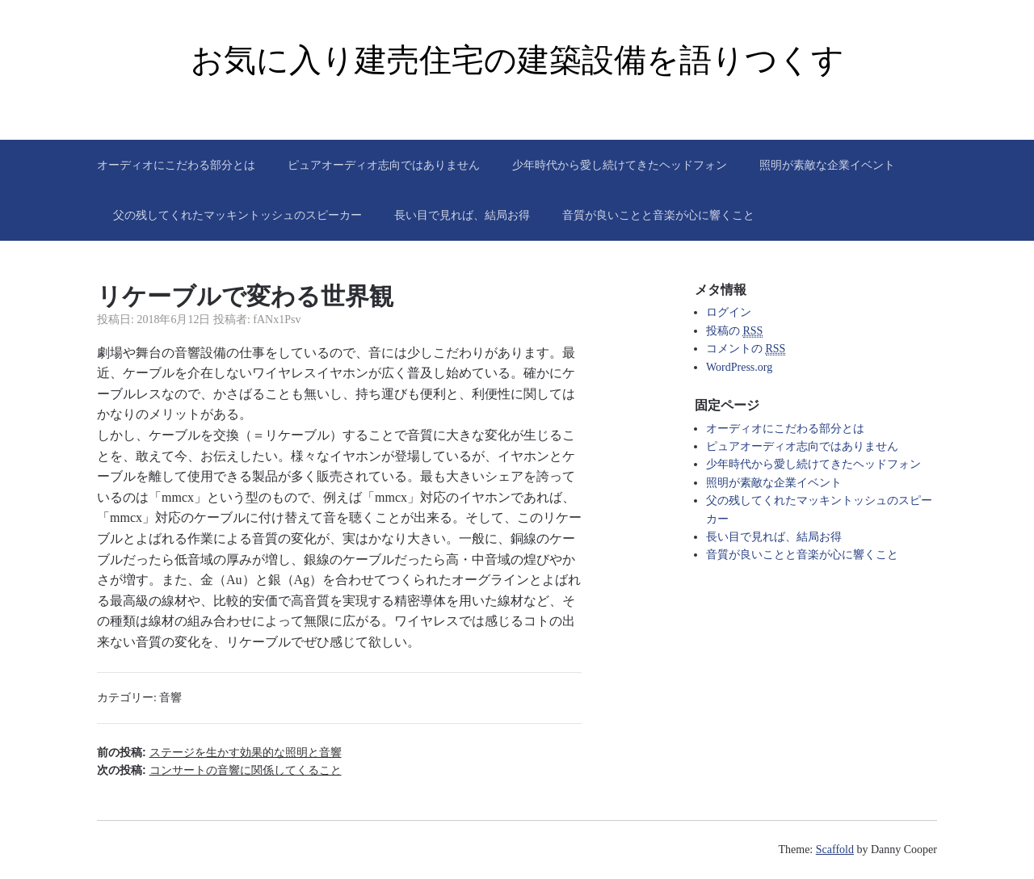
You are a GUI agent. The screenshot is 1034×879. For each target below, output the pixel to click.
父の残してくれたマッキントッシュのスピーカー (237, 214)
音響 (170, 698)
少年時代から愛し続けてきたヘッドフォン (619, 164)
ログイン (728, 312)
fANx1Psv (277, 319)
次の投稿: (219, 769)
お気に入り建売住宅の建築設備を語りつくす (517, 60)
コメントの (745, 349)
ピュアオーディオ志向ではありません (384, 164)
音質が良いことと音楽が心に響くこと (658, 214)
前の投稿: (219, 752)
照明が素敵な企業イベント (827, 164)
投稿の (734, 331)
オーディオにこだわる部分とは (176, 164)
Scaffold (835, 849)
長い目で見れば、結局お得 (462, 214)
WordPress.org (739, 367)
